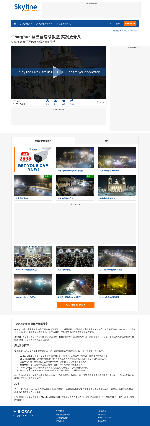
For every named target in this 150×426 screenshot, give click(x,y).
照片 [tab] (107, 141)
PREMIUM (130, 23)
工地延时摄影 (62, 418)
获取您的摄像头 (63, 23)
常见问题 (102, 411)
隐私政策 (102, 421)
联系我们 (60, 421)
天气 (56, 102)
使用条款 (102, 414)
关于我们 (60, 411)
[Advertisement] (91, 12)
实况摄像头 (26, 23)
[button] (108, 23)
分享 (72, 102)
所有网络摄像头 (76, 305)
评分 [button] (64, 102)
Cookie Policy (104, 418)
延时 (47, 102)
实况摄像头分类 (44, 23)
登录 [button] (118, 23)
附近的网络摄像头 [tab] (43, 141)
